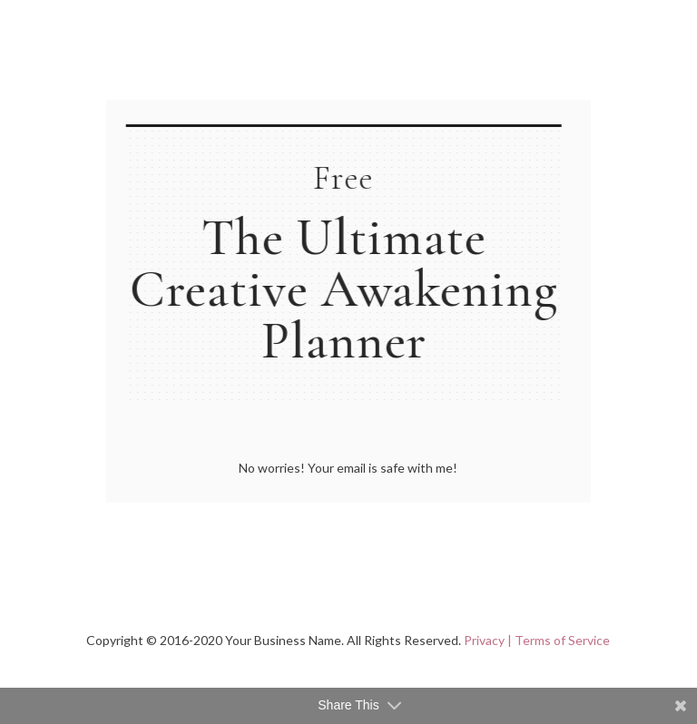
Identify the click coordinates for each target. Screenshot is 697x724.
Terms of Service (562, 640)
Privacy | (488, 640)
